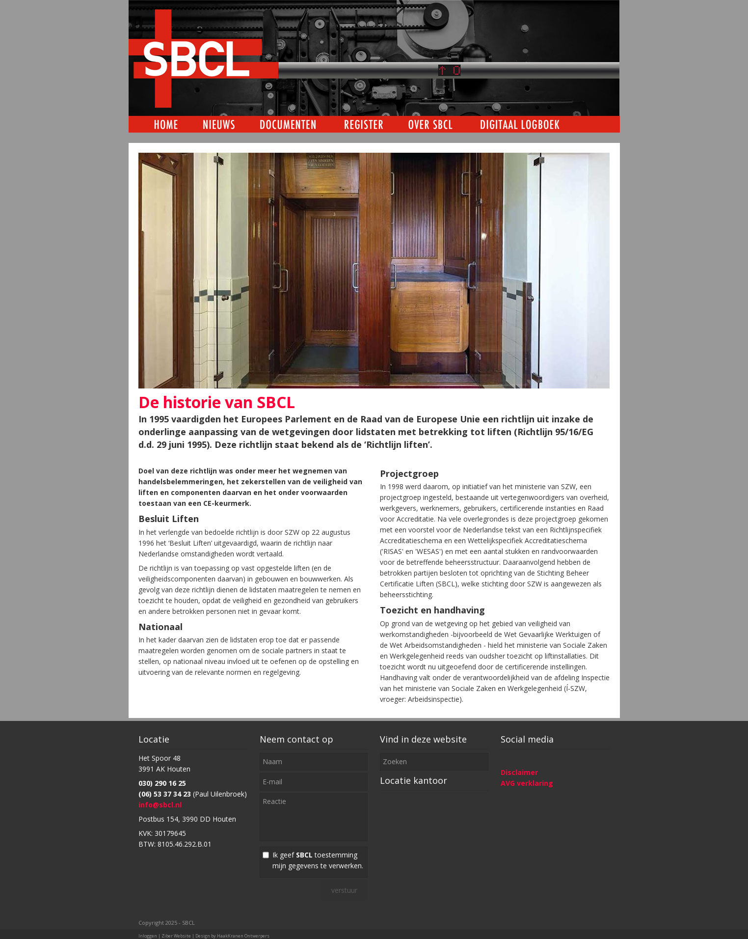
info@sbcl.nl (160, 804)
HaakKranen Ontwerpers (243, 936)
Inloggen (147, 936)
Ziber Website (176, 936)
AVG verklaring (527, 783)
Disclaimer (519, 772)
